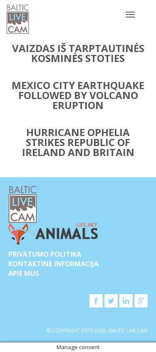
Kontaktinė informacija (53, 263)
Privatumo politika (44, 254)
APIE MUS (23, 273)
